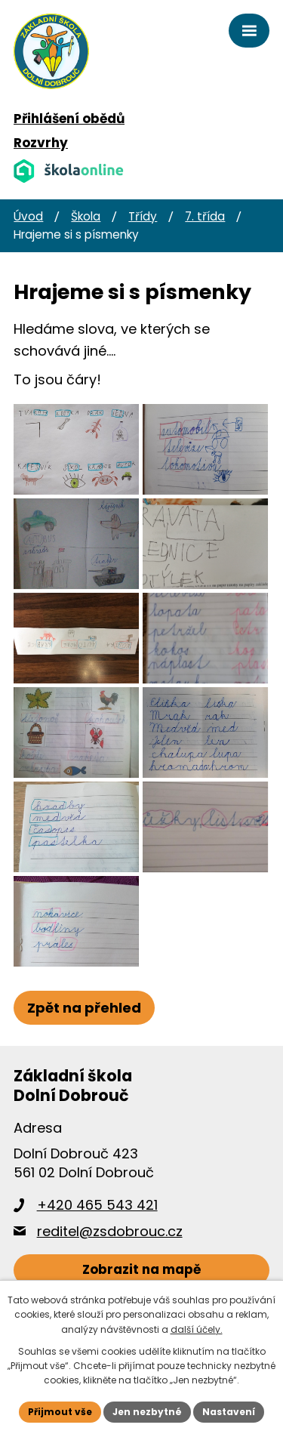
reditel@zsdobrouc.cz (110, 1231)
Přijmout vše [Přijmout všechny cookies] (60, 1411)
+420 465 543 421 (97, 1204)
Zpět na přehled (84, 1007)
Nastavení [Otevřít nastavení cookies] (228, 1411)
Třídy (142, 216)
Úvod (28, 216)
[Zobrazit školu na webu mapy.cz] (141, 1270)
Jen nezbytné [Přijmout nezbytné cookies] (147, 1411)
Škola (85, 216)
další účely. (197, 1329)
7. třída (205, 216)
